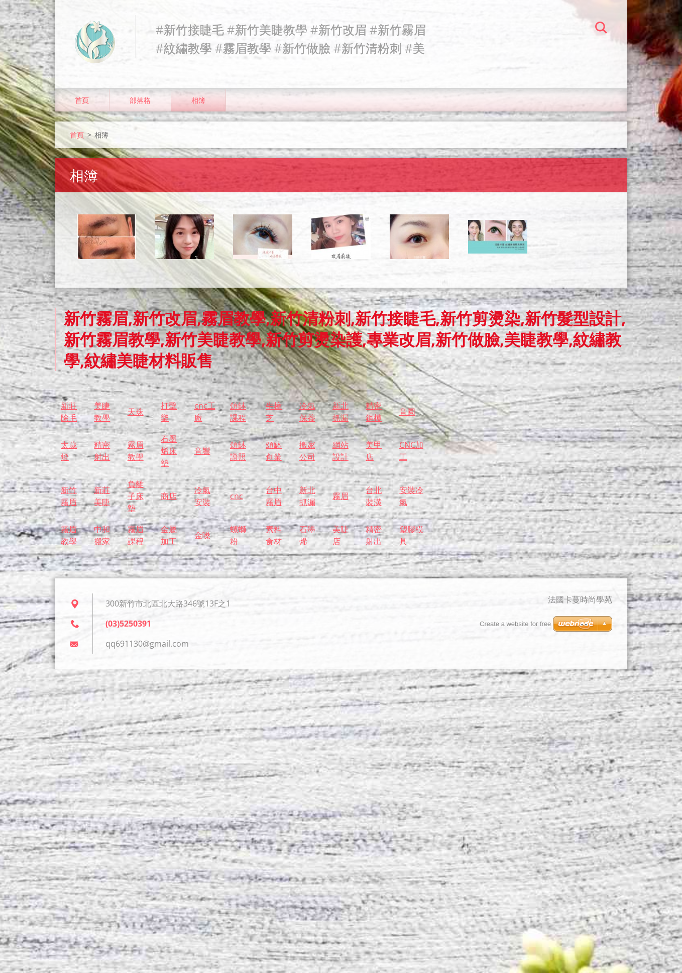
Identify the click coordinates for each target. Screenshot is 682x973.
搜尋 (601, 29)
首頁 (82, 100)
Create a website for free (515, 624)
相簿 (198, 100)
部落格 (140, 100)
